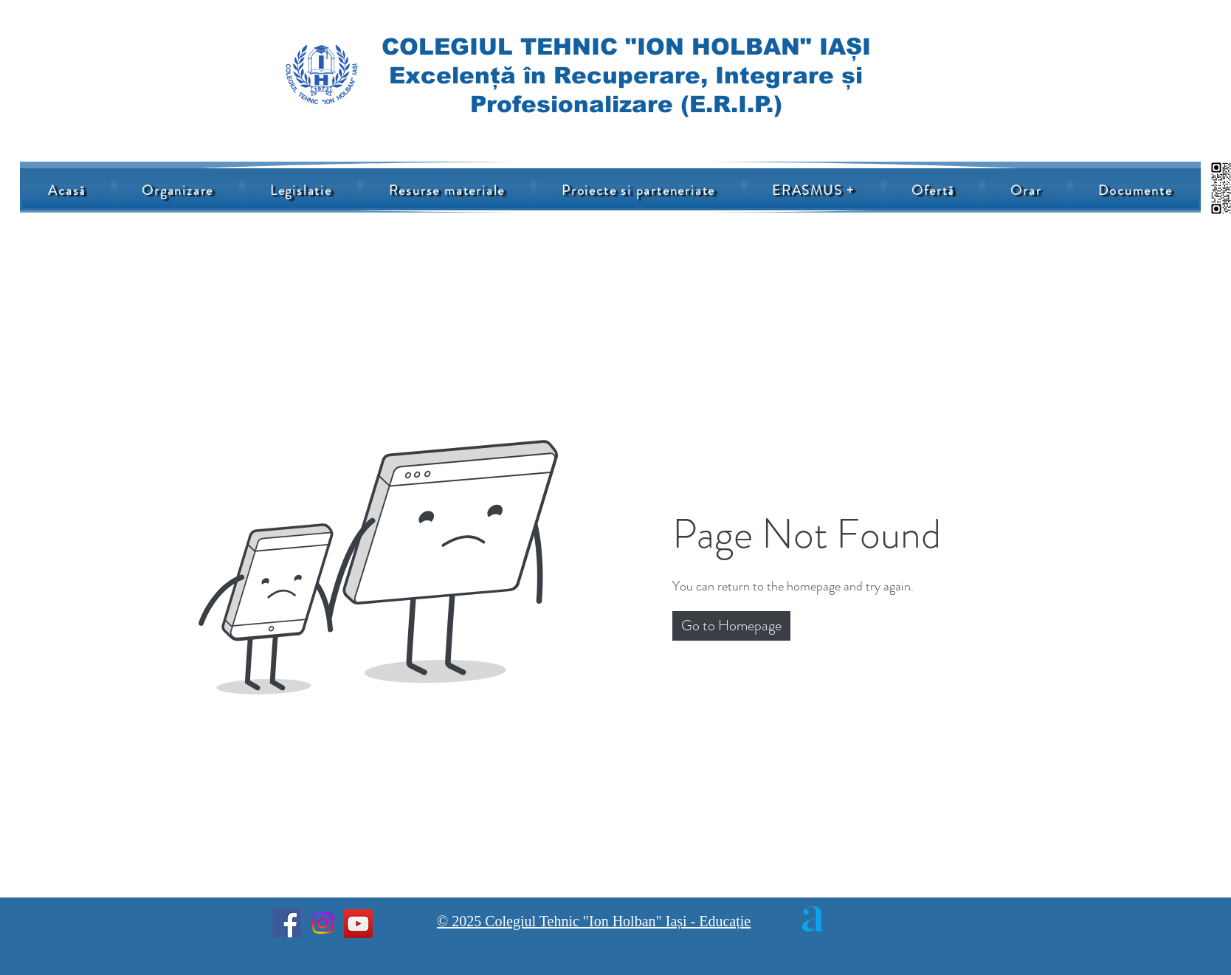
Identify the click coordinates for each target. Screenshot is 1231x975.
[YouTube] (358, 923)
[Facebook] (286, 923)
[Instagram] (322, 923)
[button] (731, 626)
